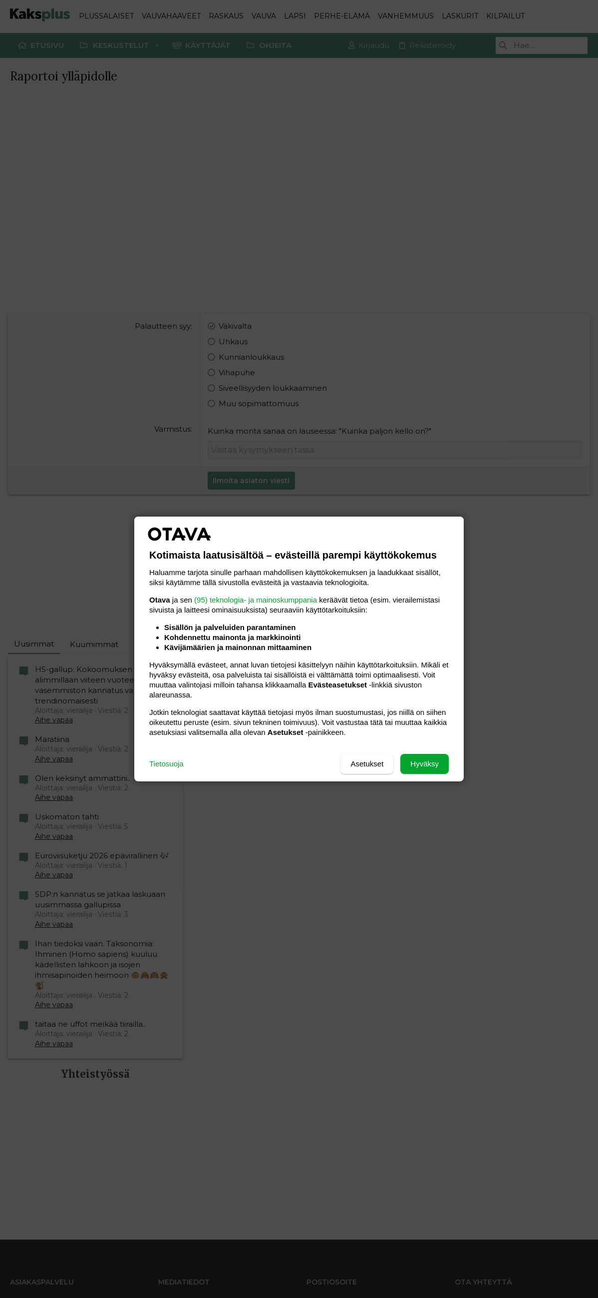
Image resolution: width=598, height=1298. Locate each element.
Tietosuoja (166, 763)
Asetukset (366, 763)
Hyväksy (424, 763)
